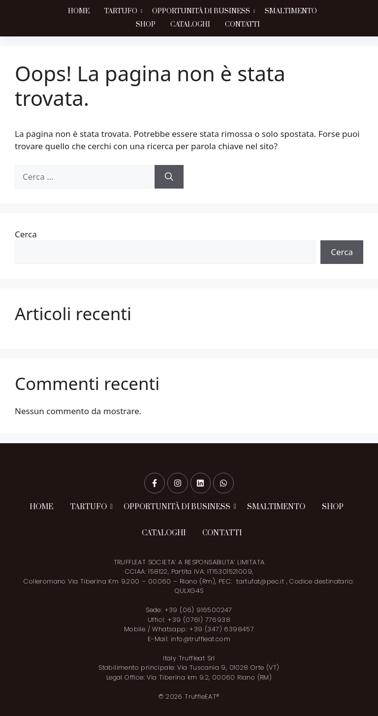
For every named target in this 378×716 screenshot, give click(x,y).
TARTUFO (121, 11)
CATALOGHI (190, 24)
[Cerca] (169, 177)
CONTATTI (242, 24)
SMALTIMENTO (291, 11)
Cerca (26, 234)
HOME (79, 11)
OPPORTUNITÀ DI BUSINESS (202, 11)
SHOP (146, 24)
